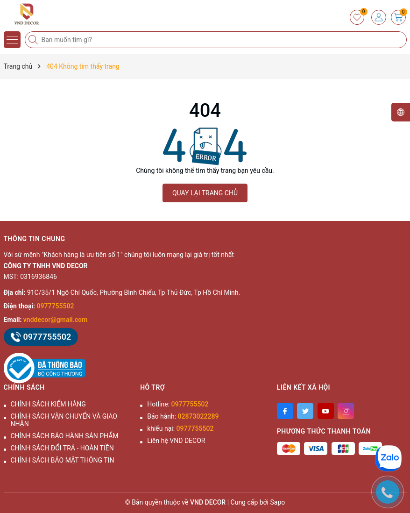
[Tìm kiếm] (34, 39)
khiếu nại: (180, 428)
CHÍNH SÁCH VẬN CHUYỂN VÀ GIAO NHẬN (64, 420)
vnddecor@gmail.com (55, 319)
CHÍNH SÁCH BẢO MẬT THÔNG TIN (62, 460)
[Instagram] (346, 411)
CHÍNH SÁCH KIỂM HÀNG (48, 404)
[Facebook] (285, 411)
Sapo (277, 502)
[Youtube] (326, 411)
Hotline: (177, 404)
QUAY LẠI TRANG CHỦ (205, 193)
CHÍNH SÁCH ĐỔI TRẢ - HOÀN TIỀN (62, 448)
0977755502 (55, 306)
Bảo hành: (183, 416)
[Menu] (12, 39)
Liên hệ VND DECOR (176, 440)
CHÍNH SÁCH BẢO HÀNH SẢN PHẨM (65, 436)
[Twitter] (305, 411)
